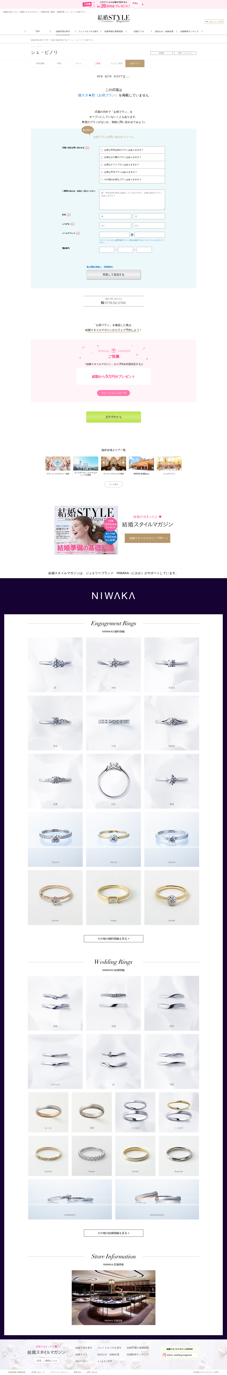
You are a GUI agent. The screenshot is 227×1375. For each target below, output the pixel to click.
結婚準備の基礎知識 (138, 1347)
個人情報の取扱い (94, 267)
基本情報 (40, 63)
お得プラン (135, 63)
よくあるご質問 (104, 1361)
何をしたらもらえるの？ (113, 393)
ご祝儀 (97, 63)
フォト (78, 63)
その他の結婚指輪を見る (112, 1233)
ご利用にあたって (37, 1372)
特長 (59, 63)
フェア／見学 (116, 63)
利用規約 (107, 267)
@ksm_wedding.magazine (179, 1355)
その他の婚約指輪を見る (112, 938)
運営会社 (77, 1372)
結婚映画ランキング (138, 1354)
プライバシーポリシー (59, 1372)
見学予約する (113, 417)
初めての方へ (81, 1361)
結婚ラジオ (81, 1354)
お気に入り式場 (214, 21)
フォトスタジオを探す (109, 1347)
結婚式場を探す (83, 1347)
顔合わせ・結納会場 (108, 1354)
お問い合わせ (91, 1372)
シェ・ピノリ (44, 52)
